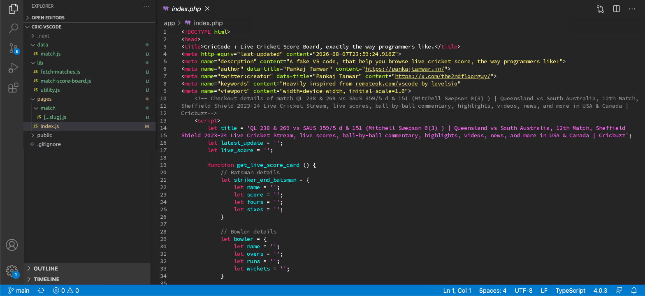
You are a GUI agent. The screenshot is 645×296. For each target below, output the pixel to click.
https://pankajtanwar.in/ (404, 68)
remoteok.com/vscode (386, 83)
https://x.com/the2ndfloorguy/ (442, 76)
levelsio (444, 83)
